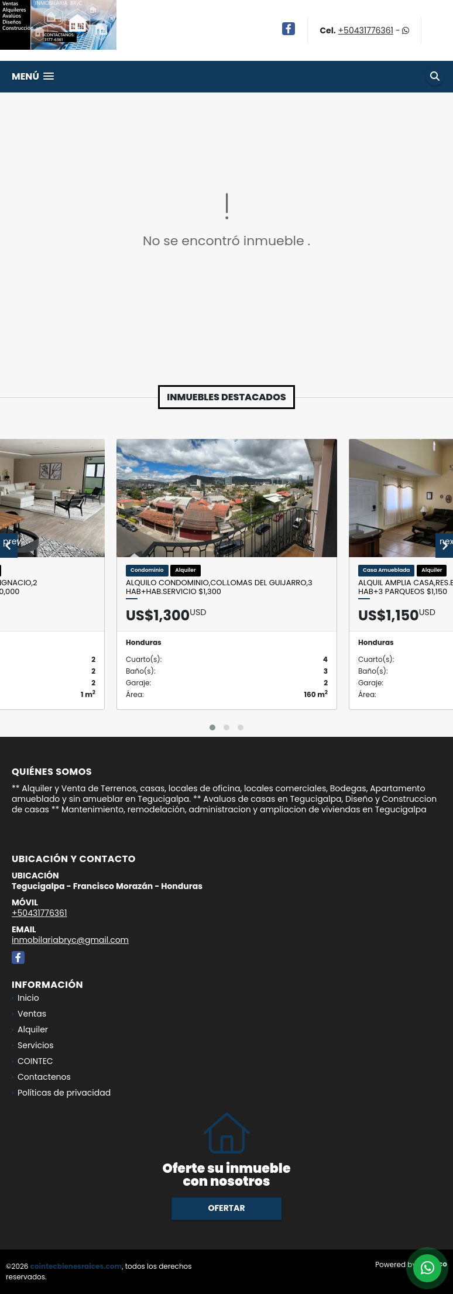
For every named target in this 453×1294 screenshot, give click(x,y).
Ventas (32, 1014)
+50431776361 (365, 30)
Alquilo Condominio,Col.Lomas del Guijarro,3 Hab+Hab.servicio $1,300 (219, 587)
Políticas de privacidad (64, 1093)
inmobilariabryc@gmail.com (70, 940)
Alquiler (33, 1029)
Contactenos (44, 1077)
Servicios (36, 1045)
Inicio (28, 998)
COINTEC (35, 1061)
